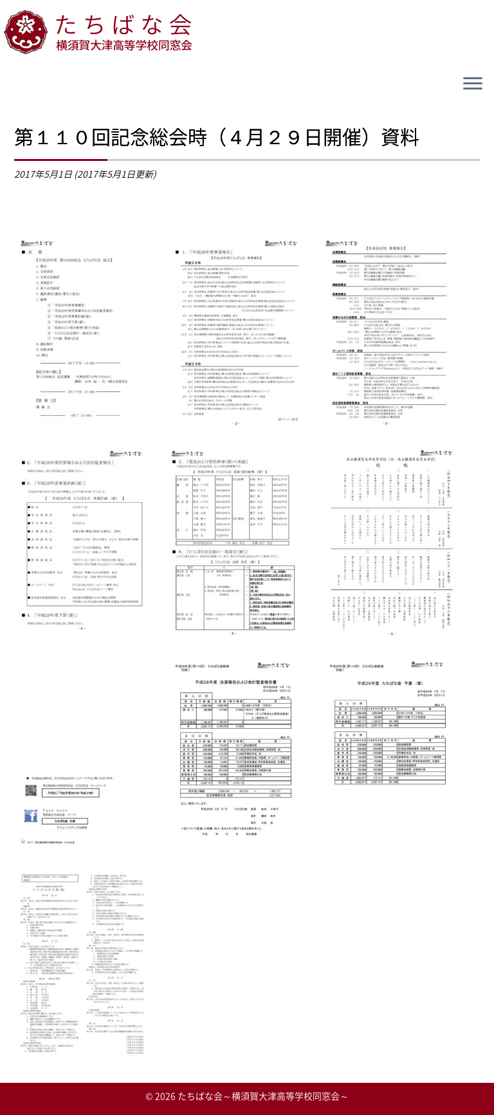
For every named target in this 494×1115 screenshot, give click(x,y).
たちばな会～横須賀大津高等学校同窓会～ (263, 1095)
